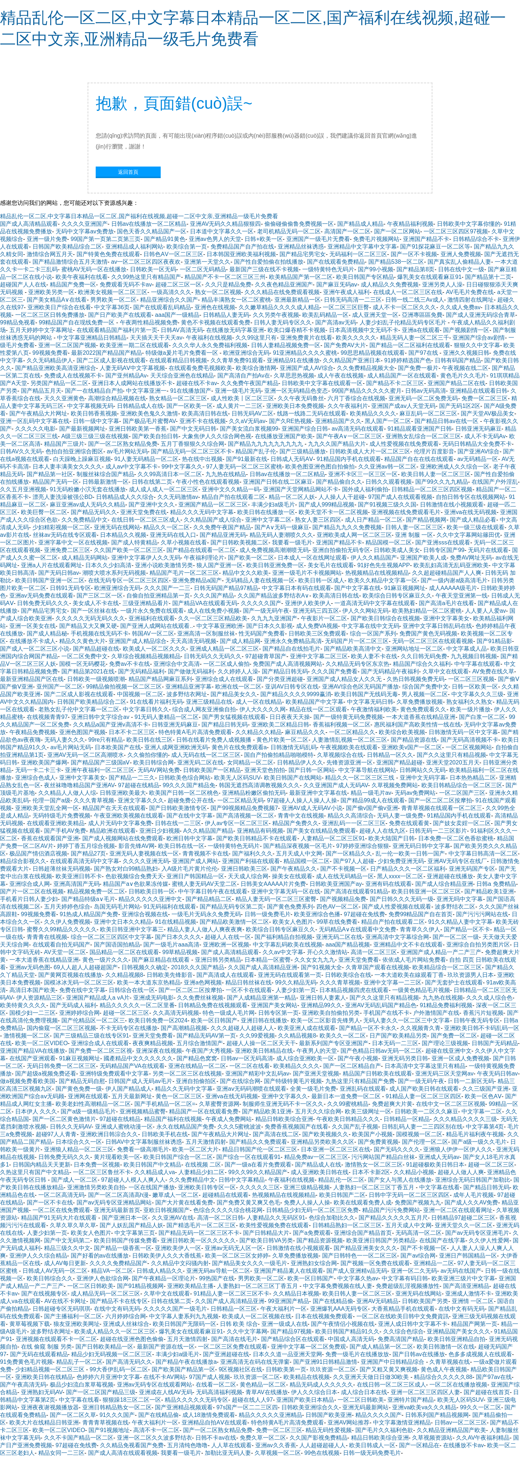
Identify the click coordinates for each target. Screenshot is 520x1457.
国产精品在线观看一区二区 (201, 550)
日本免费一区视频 (97, 1164)
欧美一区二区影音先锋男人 (325, 1020)
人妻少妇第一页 (296, 990)
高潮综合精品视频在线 (117, 398)
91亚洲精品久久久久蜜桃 (305, 353)
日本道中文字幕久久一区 (222, 231)
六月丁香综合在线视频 (356, 398)
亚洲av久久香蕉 (275, 1445)
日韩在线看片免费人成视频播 (214, 740)
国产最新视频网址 (82, 429)
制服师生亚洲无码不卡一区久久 (283, 1104)
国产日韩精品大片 (266, 1233)
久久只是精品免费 (228, 284)
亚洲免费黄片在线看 (306, 338)
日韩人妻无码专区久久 (283, 322)
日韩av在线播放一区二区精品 (149, 224)
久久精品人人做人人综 (67, 793)
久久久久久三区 (259, 1187)
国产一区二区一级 (456, 937)
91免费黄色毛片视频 (26, 1362)
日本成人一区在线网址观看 (312, 558)
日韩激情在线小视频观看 (452, 504)
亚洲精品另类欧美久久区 (322, 1142)
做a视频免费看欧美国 (27, 1081)
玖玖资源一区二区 (333, 1369)
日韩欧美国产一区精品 (212, 770)
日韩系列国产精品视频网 (437, 1415)
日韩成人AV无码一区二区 (54, 1271)
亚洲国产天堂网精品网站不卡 (300, 489)
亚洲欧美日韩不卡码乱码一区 (481, 1028)
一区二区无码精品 (203, 269)
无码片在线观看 (488, 550)
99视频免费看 (50, 353)
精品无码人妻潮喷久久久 (281, 535)
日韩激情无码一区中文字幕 (463, 732)
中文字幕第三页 (134, 1233)
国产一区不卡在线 (50, 1202)
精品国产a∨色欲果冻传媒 (135, 884)
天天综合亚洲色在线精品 (182, 375)
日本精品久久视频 (123, 535)
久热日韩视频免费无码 (416, 679)
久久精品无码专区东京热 (357, 664)
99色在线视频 (322, 1453)
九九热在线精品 (225, 474)
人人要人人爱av (485, 611)
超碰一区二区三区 (126, 1013)
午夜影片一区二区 (324, 618)
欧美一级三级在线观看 (475, 527)
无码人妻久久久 (64, 740)
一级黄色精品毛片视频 (421, 990)
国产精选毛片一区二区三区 (201, 1225)
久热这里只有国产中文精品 (34, 1172)
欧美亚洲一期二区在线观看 (134, 345)
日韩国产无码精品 (495, 1043)
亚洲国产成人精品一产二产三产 (440, 952)
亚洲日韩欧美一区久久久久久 (198, 1240)
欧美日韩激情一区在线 (445, 1347)
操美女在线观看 (292, 876)
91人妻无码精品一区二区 (146, 459)
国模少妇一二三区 (32, 1013)
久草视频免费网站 (395, 785)
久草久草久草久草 (73, 1225)
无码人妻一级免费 (400, 815)
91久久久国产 (117, 1415)
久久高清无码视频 (176, 1013)
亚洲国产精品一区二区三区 (213, 504)
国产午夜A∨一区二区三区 (349, 436)
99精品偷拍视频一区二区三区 (124, 687)
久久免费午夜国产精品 (249, 383)
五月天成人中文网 (299, 853)
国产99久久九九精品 (441, 482)
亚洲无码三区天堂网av (444, 1073)
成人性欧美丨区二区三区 (242, 398)
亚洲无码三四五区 (316, 611)
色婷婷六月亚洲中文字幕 (108, 1377)
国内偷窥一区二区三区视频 (61, 1028)
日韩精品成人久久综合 (125, 497)
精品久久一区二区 (166, 527)
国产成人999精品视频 (327, 504)
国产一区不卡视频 (414, 254)
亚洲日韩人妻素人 (323, 998)
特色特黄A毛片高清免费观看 (195, 732)
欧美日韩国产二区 (342, 1195)
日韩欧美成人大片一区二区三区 (369, 451)
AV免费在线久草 (493, 671)
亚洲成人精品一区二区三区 (224, 649)
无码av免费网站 (415, 793)
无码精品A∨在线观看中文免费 (357, 929)
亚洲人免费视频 (461, 254)
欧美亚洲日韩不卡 (79, 876)
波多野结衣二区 (455, 907)
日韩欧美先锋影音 (170, 975)
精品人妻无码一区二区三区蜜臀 (275, 899)
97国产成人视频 (209, 1377)
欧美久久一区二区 (343, 1036)
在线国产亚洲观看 (32, 1058)
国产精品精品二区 (209, 899)
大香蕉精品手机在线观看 (403, 1309)
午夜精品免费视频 (32, 732)
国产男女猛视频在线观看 (234, 717)
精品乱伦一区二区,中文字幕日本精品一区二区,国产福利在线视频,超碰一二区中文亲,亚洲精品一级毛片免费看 (139, 216)
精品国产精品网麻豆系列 (160, 679)
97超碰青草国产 (265, 656)
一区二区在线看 (249, 1066)
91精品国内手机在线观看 (349, 459)
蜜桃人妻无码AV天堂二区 (204, 884)
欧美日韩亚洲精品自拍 (456, 1339)
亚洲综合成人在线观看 (224, 679)
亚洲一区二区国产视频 (67, 345)
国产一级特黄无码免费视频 (348, 717)
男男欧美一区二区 (113, 300)
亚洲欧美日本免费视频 (295, 406)
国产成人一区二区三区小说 (34, 649)
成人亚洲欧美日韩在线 (319, 1172)
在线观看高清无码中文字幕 (84, 861)
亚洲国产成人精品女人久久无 (345, 679)
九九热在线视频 (442, 998)
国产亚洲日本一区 (125, 1218)
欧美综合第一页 (186, 246)
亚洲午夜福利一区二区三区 (99, 770)
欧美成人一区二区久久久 (154, 649)
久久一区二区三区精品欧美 (212, 618)
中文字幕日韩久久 (146, 709)
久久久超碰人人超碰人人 (242, 1028)
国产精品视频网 (426, 520)
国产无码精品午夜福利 (390, 671)
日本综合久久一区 (79, 1142)
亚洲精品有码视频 (260, 831)
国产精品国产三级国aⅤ (100, 762)
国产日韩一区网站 (312, 770)
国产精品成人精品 (360, 224)
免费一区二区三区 (485, 398)
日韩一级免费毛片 (267, 914)
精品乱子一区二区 (79, 1362)
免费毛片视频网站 (376, 239)
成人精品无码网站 (84, 558)
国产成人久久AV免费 (471, 1202)
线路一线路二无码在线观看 (311, 413)
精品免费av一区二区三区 (316, 1157)
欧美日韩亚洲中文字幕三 (132, 929)
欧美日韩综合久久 (50, 1278)
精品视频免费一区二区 (96, 891)
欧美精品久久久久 (373, 413)
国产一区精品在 (419, 1445)
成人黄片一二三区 (239, 406)
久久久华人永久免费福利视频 (209, 345)
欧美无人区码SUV (237, 778)
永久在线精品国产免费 (185, 1127)
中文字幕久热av (357, 1278)
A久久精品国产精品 (208, 831)
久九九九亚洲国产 (274, 618)
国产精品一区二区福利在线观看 (409, 345)
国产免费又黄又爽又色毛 (248, 1202)
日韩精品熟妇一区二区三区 (347, 1225)
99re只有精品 (105, 740)
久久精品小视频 (414, 1172)
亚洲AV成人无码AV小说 (312, 808)
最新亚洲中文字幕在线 (318, 793)
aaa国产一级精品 (177, 315)
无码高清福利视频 (219, 1392)
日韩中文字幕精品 (241, 1180)
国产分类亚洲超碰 (280, 679)
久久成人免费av (460, 307)
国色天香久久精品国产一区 (151, 231)
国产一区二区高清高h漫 (118, 1195)
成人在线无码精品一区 (345, 876)
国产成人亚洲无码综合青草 (480, 315)
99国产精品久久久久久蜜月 (367, 391)
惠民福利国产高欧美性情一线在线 (417, 724)
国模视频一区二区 (419, 1134)
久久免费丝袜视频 (200, 998)
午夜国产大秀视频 (209, 1051)
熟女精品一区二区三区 (178, 398)
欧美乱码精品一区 (325, 315)
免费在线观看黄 (409, 823)
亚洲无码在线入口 (173, 535)
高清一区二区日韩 (220, 1218)
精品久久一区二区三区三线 (360, 778)
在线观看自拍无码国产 (61, 944)
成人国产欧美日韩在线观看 (424, 1089)
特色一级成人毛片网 (229, 1013)
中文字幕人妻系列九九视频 (183, 1316)
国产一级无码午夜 (266, 611)
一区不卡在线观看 (249, 990)
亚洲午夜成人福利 (346, 292)
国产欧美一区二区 (251, 558)
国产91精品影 (494, 641)
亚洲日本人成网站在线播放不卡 (132, 383)
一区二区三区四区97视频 (456, 231)
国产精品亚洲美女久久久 (365, 1248)
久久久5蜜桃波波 (239, 1127)
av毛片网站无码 (127, 451)
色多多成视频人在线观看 (480, 1354)
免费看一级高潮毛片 (143, 1149)
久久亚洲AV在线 (173, 1218)
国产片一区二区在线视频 (32, 891)
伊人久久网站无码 (365, 611)
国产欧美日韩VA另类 (266, 1240)
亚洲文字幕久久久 (141, 800)
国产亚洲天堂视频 (316, 1073)
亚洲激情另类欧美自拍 (96, 1187)
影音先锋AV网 (136, 846)
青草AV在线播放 (266, 1392)
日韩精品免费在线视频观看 (212, 1005)
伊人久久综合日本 (314, 1392)
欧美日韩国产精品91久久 (347, 1331)
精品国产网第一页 (474, 1324)
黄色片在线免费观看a (239, 747)
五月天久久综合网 (318, 1111)
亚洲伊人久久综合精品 (38, 1256)
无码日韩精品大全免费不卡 (477, 444)
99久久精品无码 (295, 982)
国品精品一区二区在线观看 (124, 952)
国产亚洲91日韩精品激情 (325, 1362)
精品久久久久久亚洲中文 (150, 899)
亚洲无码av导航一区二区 (218, 1271)
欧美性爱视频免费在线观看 (274, 1225)
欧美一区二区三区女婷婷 (237, 1256)
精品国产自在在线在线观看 (419, 459)
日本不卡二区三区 (132, 732)
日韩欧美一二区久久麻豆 (426, 1111)
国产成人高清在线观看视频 (122, 1453)
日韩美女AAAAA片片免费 (273, 884)
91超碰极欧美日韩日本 (435, 1164)
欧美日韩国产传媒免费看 (125, 1240)
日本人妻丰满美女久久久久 (67, 467)
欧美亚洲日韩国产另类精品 (381, 1240)
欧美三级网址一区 (368, 1111)
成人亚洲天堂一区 (375, 315)
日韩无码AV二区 (252, 413)
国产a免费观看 (312, 1233)
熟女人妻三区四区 (318, 520)
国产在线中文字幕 (189, 815)
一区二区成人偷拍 (226, 664)
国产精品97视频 (291, 1331)
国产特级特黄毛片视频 (293, 1081)
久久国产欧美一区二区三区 (128, 550)
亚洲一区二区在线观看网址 (458, 1210)
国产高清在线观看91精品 (356, 891)
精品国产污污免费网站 (391, 1210)
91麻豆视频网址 (404, 588)
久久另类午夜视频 (276, 315)
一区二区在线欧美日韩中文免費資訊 (402, 1316)
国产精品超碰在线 (96, 649)
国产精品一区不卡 (467, 929)
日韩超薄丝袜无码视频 (61, 869)
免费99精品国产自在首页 (421, 914)
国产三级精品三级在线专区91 (91, 1036)
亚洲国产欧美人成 (423, 558)
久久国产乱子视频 (355, 1127)
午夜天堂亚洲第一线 (462, 595)
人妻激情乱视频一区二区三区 (349, 740)
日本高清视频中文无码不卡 (363, 330)
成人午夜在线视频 (340, 375)
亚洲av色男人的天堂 (215, 239)
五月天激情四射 (206, 1142)
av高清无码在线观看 (358, 429)
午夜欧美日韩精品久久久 (348, 1119)
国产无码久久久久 (397, 1149)
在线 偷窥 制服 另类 (46, 1347)
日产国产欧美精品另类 (398, 1036)
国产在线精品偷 (333, 1301)
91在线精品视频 (175, 922)
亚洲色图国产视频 (82, 732)
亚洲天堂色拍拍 (264, 770)
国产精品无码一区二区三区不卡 (191, 451)
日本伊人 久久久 (36, 1111)
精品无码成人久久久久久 (321, 1384)
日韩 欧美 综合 (239, 1324)
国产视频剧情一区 (466, 330)
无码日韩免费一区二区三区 (61, 1066)
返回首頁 (128, 172)
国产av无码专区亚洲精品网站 (114, 1202)
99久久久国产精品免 (188, 785)
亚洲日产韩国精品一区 (195, 876)
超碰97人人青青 (56, 1134)
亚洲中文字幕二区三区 (319, 656)
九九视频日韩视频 (474, 656)
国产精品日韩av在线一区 (447, 421)
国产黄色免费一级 (79, 1089)
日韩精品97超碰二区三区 (463, 1218)
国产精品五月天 (41, 391)
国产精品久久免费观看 (258, 1142)
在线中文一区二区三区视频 (450, 1104)
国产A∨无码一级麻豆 (282, 527)
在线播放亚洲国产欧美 (284, 436)
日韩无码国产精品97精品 (226, 588)
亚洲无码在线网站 (117, 527)
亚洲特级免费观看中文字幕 (114, 1073)
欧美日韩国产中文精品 (152, 1164)
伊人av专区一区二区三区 (237, 823)
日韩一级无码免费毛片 (372, 1453)
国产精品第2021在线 (88, 671)
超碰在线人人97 (252, 1400)
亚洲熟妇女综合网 (314, 1263)
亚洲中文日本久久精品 (123, 922)
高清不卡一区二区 (156, 1430)
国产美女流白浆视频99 (249, 429)
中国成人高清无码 (351, 1339)
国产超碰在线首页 (487, 1392)
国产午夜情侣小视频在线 (342, 1324)
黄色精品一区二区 (263, 1384)
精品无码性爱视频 (329, 1430)
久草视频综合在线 (340, 755)
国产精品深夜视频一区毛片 (298, 846)
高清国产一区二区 (347, 231)
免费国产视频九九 (418, 1202)
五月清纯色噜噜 (187, 1445)
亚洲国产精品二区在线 (456, 383)
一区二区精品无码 (240, 800)
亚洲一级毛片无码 (238, 391)
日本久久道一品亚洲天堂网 (287, 1354)
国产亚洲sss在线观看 (442, 542)
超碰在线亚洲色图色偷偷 (132, 1339)
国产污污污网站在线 (482, 914)
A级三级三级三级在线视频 (95, 436)
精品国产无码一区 (55, 482)
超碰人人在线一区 (228, 937)
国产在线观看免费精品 (336, 262)
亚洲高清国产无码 (76, 884)
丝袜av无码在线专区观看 (65, 535)
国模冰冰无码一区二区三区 (78, 982)
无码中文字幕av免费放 (85, 231)
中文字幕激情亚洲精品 (402, 1422)
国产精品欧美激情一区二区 (234, 922)
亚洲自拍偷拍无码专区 (341, 550)
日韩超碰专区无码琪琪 (61, 1309)
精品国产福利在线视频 (173, 1119)
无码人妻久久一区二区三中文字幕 (406, 1020)
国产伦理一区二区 (425, 1142)
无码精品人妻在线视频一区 (260, 580)
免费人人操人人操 (307, 1202)
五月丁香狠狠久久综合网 (192, 444)
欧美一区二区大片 (195, 1149)
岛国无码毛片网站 (117, 907)
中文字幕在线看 (439, 1187)
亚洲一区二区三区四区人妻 (425, 1392)
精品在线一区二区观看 (318, 709)
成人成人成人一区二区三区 (163, 489)
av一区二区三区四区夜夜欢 (146, 262)
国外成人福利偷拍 (365, 489)
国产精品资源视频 (319, 1240)
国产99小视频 (375, 269)
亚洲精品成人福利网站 (134, 246)
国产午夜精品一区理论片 (163, 1278)
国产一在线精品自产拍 (94, 391)
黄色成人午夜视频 (444, 1369)
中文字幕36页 (112, 307)
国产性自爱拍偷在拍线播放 (268, 262)
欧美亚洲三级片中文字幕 (463, 1278)
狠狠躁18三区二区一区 (132, 1400)
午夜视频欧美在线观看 (349, 747)
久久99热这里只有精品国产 (146, 277)
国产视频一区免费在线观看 (375, 1263)
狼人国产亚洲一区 (219, 565)
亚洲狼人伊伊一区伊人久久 (458, 1149)
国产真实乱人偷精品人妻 (459, 262)
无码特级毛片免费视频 (61, 815)
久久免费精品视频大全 (366, 368)
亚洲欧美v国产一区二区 (411, 747)
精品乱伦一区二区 (341, 1180)
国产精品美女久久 (234, 694)
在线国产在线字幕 (442, 1240)
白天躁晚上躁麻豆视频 (82, 459)
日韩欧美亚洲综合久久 (310, 1407)
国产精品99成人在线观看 (373, 800)
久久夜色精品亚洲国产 (284, 284)
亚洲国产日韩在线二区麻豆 (277, 482)
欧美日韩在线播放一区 (266, 512)
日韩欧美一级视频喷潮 (96, 679)
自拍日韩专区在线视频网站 (470, 497)
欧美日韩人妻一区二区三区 (436, 474)
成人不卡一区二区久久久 (404, 307)
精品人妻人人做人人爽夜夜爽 (204, 929)
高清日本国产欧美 (32, 990)
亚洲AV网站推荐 (348, 1422)
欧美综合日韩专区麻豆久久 (397, 595)
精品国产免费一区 (73, 284)
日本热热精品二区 (473, 778)
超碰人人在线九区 (382, 831)
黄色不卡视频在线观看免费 (215, 322)
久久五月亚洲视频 (23, 489)
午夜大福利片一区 (283, 1309)
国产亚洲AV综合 (478, 451)
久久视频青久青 (420, 1028)
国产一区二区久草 (73, 1415)
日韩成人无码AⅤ (291, 459)
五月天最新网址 (132, 1096)
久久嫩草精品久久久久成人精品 (279, 307)
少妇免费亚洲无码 (401, 861)
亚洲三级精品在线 (209, 702)
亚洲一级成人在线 (284, 1324)
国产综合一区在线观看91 (248, 1157)
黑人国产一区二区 (388, 421)
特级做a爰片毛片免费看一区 (183, 353)
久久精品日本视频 (296, 1293)
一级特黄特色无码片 (328, 269)
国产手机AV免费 (65, 831)
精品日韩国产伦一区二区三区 (259, 1149)
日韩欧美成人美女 (397, 550)
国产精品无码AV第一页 (206, 1036)
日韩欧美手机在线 (165, 1134)
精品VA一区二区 (112, 1271)
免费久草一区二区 (263, 1438)
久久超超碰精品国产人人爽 (446, 573)
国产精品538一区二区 (396, 262)
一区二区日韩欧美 (90, 1286)
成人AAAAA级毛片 (453, 588)
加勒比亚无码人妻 (228, 1453)
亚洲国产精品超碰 (399, 762)
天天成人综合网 (248, 876)
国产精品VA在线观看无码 (204, 603)
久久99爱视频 (257, 1036)
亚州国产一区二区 (59, 687)
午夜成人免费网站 (228, 1119)
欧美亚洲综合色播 (317, 914)
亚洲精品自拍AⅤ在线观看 (214, 1422)
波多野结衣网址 (186, 694)
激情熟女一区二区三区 (374, 1164)
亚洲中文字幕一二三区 (392, 982)
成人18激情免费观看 (208, 1415)
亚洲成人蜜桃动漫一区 (124, 1127)
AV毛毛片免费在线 (470, 292)
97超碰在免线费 (364, 914)
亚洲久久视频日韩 (466, 353)
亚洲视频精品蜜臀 (143, 1111)
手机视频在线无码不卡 (100, 633)
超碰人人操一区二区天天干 (261, 1043)
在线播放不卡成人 (32, 641)
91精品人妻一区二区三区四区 (424, 1096)
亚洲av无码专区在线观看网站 (154, 1384)
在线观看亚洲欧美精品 (55, 823)
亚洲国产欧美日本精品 (305, 1400)
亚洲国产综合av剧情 (478, 338)
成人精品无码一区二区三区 (105, 1293)
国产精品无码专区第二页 (231, 907)
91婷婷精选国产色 (407, 360)
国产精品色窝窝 (197, 1058)
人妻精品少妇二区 (201, 1172)
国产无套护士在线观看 (454, 982)
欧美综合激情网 (256, 368)
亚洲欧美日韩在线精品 (44, 1377)
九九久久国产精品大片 (337, 444)
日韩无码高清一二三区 (353, 300)
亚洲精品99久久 (321, 1005)
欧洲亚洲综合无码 (246, 353)
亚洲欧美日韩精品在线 (264, 1051)
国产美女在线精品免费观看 (321, 831)
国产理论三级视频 (445, 1043)
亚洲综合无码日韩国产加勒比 (472, 1180)
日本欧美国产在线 (118, 747)
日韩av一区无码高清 (247, 1058)
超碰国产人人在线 (23, 284)
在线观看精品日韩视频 (178, 360)
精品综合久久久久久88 (443, 1377)
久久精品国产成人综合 (213, 520)
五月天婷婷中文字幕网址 (41, 330)
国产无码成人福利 (73, 1005)
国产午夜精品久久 (293, 869)
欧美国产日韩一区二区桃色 (183, 793)
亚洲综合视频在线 (145, 914)
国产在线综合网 (240, 1081)
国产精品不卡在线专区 (119, 1301)
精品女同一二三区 (61, 1453)
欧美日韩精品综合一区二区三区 (461, 785)
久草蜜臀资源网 (219, 1104)
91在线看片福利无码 (156, 702)
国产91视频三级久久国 (387, 504)
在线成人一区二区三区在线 (407, 292)
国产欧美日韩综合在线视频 (385, 618)
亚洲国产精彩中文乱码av (257, 1073)
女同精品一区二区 (250, 762)
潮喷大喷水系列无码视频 (114, 573)
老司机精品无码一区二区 (289, 231)
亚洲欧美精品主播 (190, 1286)
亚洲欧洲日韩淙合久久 (109, 1134)
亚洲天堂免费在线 (143, 512)
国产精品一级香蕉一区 (123, 1248)
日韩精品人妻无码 (226, 315)
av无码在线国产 (461, 1271)
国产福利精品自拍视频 (283, 937)
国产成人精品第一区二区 (381, 1347)
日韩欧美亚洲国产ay (335, 884)
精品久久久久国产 (378, 1415)
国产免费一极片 (418, 368)
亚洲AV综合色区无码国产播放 (360, 687)
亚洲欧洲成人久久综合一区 (454, 467)
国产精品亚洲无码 (223, 535)
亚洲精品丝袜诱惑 (301, 246)
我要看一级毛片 (292, 542)
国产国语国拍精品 (117, 944)
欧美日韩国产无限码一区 (184, 1324)
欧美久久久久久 (356, 338)
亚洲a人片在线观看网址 (51, 565)
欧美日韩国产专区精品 (365, 277)
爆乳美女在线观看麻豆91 (429, 277)
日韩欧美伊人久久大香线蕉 (167, 1256)
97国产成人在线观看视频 (400, 497)
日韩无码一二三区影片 (438, 831)
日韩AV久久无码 (21, 451)
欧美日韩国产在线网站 (293, 778)
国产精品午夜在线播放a (186, 1362)
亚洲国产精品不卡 (426, 239)
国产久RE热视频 (290, 421)
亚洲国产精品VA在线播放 (32, 1051)
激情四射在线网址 (470, 300)
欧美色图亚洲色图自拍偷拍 (320, 467)
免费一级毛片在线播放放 (357, 1354)
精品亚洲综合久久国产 (169, 300)
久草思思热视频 (294, 375)
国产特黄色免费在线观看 (108, 254)
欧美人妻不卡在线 (374, 656)
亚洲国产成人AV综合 (306, 368)
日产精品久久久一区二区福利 (407, 869)
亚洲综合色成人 (35, 778)
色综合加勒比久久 (332, 1218)
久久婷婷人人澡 (238, 671)
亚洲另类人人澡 (442, 284)
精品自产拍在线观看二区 (233, 497)
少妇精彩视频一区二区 (61, 527)
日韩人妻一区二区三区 (414, 527)
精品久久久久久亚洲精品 (270, 1415)
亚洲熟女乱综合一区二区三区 (423, 436)
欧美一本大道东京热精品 (149, 982)
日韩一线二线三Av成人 (414, 300)
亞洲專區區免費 (422, 315)
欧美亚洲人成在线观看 (306, 1028)
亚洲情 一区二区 (473, 1301)
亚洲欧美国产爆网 (44, 762)
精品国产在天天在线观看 (114, 808)
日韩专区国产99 (443, 550)
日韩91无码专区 (70, 588)
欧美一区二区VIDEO (41, 1043)
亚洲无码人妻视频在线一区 (144, 853)
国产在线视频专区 (44, 1293)
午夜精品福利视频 (410, 224)
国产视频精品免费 (343, 899)
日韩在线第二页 (152, 482)
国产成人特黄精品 (134, 542)
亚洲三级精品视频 (306, 1187)
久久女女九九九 (314, 960)
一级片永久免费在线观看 (152, 611)
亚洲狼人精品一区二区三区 (78, 1149)
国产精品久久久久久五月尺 (393, 1218)
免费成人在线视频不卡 (73, 375)
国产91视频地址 (109, 1430)
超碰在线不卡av (196, 383)
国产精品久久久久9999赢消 (295, 694)
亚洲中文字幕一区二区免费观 (308, 1347)
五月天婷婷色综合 (67, 907)
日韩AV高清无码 (182, 330)
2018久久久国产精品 (198, 967)
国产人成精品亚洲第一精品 (261, 998)
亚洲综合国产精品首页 (363, 1233)
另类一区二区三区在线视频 (187, 1073)
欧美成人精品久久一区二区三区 (114, 1331)
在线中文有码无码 (117, 1309)
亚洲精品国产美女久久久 (458, 1331)
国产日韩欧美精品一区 (104, 1347)
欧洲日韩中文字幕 (189, 838)
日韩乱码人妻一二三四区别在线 (422, 1127)
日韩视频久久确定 (144, 967)
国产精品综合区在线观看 (293, 1339)
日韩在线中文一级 (461, 269)
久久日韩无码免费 (424, 656)
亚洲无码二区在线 (200, 762)
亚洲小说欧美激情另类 (164, 565)
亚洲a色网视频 (203, 982)
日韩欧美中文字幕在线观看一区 (322, 383)
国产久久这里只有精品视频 (451, 755)
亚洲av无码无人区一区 (234, 1248)
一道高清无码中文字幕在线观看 (374, 603)
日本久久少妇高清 (108, 565)
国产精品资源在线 (414, 740)
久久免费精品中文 (84, 520)
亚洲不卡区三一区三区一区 (363, 474)
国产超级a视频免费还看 (45, 1073)
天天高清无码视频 (193, 641)
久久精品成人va (154, 1172)
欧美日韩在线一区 (181, 846)
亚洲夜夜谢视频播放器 (50, 1407)
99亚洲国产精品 (288, 1301)
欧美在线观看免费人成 (362, 1202)
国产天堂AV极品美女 (487, 413)
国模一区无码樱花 (82, 664)
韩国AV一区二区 (153, 633)
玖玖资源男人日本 (470, 975)
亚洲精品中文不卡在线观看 (408, 944)
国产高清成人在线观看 (225, 975)
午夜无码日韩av (497, 1073)
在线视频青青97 (47, 717)
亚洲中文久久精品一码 (231, 489)
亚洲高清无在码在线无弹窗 (255, 1362)
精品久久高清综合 (351, 815)
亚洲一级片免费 (47, 239)
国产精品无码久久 (94, 512)
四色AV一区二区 (337, 907)
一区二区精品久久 (352, 732)
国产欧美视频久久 (325, 1134)
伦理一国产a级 (51, 800)
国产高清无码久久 (129, 1362)
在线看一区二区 (216, 1384)
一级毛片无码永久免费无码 (206, 914)
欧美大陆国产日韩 (391, 838)
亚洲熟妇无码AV (41, 1392)
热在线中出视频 (202, 459)
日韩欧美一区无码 (153, 269)
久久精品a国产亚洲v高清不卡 (110, 724)
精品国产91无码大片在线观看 (59, 1218)
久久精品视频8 (124, 975)
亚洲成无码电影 (153, 998)
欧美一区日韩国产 (214, 1020)
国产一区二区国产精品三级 (100, 1392)
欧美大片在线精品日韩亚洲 (44, 1422)
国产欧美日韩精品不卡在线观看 (256, 838)
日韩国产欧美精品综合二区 (67, 246)
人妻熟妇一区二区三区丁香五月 (374, 1187)
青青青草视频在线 (105, 1422)
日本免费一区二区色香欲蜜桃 (455, 838)
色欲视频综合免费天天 (134, 876)
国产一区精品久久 (349, 853)
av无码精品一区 (477, 459)
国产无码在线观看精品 (39, 1354)
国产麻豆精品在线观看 (161, 960)
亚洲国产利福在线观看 (251, 861)
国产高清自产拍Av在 (243, 375)
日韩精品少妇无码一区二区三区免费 (312, 1210)
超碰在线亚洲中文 (448, 1051)
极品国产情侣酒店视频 (38, 853)
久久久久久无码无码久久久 (90, 618)
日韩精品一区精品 (407, 1119)
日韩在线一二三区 (178, 823)
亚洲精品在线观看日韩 (478, 391)
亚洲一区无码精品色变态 (296, 391)
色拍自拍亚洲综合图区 (74, 451)
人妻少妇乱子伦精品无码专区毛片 (404, 322)
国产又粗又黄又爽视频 (388, 1369)
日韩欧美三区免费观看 (317, 633)
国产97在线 (423, 353)
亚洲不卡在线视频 (202, 421)
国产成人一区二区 (74, 1180)
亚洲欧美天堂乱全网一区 (47, 808)
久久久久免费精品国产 (118, 1263)
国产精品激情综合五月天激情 (70, 262)
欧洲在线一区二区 (238, 687)
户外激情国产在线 (436, 1013)
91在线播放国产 (190, 391)
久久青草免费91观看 (237, 360)
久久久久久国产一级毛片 (175, 1309)
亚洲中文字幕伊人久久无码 (146, 558)
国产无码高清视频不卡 (469, 740)
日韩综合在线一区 (132, 990)
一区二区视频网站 (469, 747)
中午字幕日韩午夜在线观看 (212, 891)
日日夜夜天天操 (289, 717)
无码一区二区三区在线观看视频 (432, 641)
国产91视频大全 (321, 967)
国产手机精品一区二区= (164, 1104)
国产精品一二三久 (132, 778)
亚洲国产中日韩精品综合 (393, 1362)
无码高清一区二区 (418, 1233)
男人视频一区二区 (425, 694)
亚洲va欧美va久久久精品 (424, 1407)
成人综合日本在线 (364, 1392)
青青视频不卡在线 (205, 853)
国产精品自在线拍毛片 (291, 649)
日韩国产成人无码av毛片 (140, 1081)
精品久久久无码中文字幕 (202, 512)
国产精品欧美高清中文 (353, 649)
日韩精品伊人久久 (300, 762)
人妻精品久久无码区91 (276, 1218)
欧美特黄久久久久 (23, 1005)
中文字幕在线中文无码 (370, 626)
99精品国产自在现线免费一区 (77, 322)
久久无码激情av (177, 497)
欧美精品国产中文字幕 (314, 702)
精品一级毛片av (371, 793)
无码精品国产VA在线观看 (132, 1066)
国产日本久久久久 (178, 937)
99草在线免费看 (337, 922)
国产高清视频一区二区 (245, 815)
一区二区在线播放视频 (458, 1384)
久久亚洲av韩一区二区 (387, 467)
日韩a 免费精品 (496, 884)
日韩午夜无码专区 (477, 1020)
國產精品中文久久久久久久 (138, 1058)
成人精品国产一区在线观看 (402, 375)
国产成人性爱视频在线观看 (396, 907)
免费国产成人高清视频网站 (287, 664)
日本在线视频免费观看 (324, 1316)
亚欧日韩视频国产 (166, 1210)
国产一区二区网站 (397, 231)
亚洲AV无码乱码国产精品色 (380, 1005)
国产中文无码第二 (67, 1240)
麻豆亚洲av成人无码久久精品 (87, 504)
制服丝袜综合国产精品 (105, 474)
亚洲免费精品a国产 (197, 580)
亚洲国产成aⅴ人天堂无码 (403, 406)
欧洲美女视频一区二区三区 (112, 292)
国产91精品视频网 (140, 1286)
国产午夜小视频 (358, 1058)
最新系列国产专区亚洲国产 (333, 1043)
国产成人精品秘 (47, 633)
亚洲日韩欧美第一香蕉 (137, 429)
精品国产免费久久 (295, 823)
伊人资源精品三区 (39, 998)
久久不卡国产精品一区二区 (78, 1438)
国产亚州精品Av (126, 375)
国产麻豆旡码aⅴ (337, 284)
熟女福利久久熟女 (469, 702)
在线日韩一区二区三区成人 (146, 520)
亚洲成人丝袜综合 (126, 1324)
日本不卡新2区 (371, 1172)
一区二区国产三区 (462, 793)
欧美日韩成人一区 (372, 1445)
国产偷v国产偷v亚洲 (372, 808)
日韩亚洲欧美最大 (123, 793)
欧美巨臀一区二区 (44, 512)
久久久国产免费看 (334, 671)
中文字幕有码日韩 (405, 1278)
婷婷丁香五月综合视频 (86, 846)
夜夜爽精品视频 (153, 1043)
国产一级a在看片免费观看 (258, 1164)
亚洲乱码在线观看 (363, 1089)
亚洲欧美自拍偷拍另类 (331, 1013)
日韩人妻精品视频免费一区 (285, 345)
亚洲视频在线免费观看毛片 (406, 512)
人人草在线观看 (231, 1445)
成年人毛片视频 (473, 1195)
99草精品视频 (180, 952)
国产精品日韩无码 (285, 671)
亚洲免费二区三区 (67, 550)
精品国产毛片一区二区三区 (184, 573)
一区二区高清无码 (61, 1195)
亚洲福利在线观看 (152, 618)
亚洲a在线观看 (421, 330)
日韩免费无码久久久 (43, 603)
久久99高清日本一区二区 (170, 474)
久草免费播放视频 (419, 702)
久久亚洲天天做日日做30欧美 (371, 1377)
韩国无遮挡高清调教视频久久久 (259, 785)
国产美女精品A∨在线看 (57, 300)
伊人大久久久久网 (262, 709)
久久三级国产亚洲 (485, 1089)
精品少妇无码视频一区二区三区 (111, 1354)
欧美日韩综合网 (153, 762)
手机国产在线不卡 (386, 1013)
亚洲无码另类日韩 (405, 1058)
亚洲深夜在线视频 (159, 1051)
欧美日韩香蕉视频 (94, 413)
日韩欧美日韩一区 (152, 891)
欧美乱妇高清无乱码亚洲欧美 (451, 565)
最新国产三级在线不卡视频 (264, 269)
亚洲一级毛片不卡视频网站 (307, 573)
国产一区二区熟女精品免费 (122, 444)
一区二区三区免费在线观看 (232, 1347)
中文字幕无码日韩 (370, 702)
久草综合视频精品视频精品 (146, 656)
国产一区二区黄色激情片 (64, 1119)
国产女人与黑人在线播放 (400, 1180)
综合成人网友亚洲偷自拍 (204, 709)
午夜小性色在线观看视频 (207, 482)
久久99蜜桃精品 (347, 1104)
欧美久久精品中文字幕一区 (382, 580)
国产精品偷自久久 (339, 482)
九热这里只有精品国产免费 (360, 1081)
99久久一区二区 (480, 1407)
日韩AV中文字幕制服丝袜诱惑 (143, 1142)
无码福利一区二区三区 (358, 254)
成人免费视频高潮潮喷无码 (274, 550)
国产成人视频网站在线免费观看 (122, 838)
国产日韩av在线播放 (419, 1354)
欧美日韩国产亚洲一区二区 (49, 580)
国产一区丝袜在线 (94, 611)
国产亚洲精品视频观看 (184, 1407)
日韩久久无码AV (70, 1127)
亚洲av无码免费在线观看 (41, 595)
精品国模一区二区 (388, 542)
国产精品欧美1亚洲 (489, 891)
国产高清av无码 (335, 322)
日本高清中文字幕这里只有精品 (425, 1066)
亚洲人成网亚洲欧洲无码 (176, 747)
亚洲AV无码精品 (377, 1301)
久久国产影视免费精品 (318, 1438)
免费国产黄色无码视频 (428, 633)
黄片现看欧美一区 (117, 1157)
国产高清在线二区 (276, 1134)
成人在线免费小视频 (213, 611)
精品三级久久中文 (67, 1248)
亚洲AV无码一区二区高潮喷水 (85, 755)
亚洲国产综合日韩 (305, 429)
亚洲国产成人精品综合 (137, 641)
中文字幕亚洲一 (146, 391)
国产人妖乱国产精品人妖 (131, 1225)
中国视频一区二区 (140, 694)
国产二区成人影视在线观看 (111, 360)
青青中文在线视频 (301, 815)
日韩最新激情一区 (105, 482)
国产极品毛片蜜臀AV (149, 421)
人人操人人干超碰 (341, 497)
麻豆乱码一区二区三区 (428, 413)
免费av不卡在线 (129, 664)
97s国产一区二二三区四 (247, 1407)
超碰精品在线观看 (225, 1195)
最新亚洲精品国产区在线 (32, 679)
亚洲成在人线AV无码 (165, 1392)
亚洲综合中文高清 (176, 664)
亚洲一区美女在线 (32, 626)
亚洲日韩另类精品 (218, 960)
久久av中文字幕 (283, 952)
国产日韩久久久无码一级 (401, 899)
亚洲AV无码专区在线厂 (457, 861)
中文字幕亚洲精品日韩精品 (91, 338)
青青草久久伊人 (420, 929)
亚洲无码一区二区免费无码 (423, 398)
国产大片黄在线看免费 (184, 1202)
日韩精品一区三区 (234, 1309)
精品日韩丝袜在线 (248, 982)
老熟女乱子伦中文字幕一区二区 (78, 709)
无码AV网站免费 (158, 770)
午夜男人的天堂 (316, 1051)
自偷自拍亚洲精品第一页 (158, 595)
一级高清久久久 (171, 292)
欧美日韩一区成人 (321, 580)
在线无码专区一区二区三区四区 (128, 580)
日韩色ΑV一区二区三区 (173, 254)
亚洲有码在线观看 (388, 884)
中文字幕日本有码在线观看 (296, 588)
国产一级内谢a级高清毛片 (454, 580)
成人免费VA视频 (317, 626)
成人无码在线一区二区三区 (205, 755)
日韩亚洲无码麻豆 (478, 429)
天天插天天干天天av (156, 338)
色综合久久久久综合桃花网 (228, 1210)
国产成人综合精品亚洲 (444, 884)
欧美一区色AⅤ (483, 1096)
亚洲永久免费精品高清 (293, 641)
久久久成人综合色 (489, 998)
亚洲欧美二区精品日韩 (280, 724)
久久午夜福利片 (348, 406)
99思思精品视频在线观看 (373, 353)
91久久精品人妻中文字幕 (460, 922)
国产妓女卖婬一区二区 (462, 823)
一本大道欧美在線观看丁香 (409, 975)
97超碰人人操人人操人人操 (302, 800)
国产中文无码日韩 (193, 429)
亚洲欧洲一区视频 (226, 944)
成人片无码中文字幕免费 (120, 823)
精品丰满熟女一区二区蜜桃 (236, 300)
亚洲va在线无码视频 (470, 512)
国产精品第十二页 (488, 277)
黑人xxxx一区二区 (400, 876)
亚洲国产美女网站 (274, 1005)
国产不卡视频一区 (343, 869)
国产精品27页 (88, 853)
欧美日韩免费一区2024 (158, 1020)
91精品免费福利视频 (446, 1005)
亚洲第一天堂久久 (207, 262)
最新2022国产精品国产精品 (106, 353)
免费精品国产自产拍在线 (242, 246)
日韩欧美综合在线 (348, 975)
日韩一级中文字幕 (96, 421)
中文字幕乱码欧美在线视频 (287, 944)
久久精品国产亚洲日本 (352, 360)
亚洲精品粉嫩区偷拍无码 (254, 793)
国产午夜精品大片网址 (38, 413)
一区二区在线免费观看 (61, 1210)
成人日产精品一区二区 (374, 520)
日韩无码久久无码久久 (213, 656)
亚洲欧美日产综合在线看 (59, 307)
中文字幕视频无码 (90, 406)
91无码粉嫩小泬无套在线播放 (88, 489)
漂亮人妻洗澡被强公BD (62, 497)
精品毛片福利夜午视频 (475, 1134)
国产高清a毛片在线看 (446, 603)
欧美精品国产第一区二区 (301, 277)
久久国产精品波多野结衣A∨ (273, 595)
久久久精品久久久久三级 (465, 1119)
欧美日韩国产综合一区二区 (178, 1157)
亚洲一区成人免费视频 (460, 1058)
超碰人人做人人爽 (461, 1172)
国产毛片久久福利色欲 (384, 1430)
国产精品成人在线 (318, 1164)
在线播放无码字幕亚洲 (235, 330)
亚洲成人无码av (439, 1157)
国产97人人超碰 (353, 861)
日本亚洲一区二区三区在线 (335, 1149)
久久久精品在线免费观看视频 (282, 292)
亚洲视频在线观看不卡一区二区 (56, 1339)
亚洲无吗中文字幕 (460, 899)
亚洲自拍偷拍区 (196, 1081)
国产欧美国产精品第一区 (183, 1369)
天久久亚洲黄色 (64, 398)
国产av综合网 (418, 1256)
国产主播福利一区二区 (73, 1316)
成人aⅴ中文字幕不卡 (131, 467)
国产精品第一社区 (50, 474)
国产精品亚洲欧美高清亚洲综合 (55, 368)
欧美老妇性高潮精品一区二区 (93, 1104)
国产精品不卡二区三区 (395, 383)
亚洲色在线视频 (215, 307)
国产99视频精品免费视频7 (244, 808)
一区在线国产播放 (152, 1187)
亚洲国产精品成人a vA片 (98, 998)
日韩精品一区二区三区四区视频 (431, 489)
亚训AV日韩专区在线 (291, 687)
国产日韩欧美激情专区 (178, 808)
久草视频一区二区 (278, 1453)
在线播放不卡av (463, 1445)
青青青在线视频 (47, 937)
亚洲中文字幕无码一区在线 (285, 891)
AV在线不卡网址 (65, 1301)
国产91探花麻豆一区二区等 (435, 246)
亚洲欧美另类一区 (51, 292)
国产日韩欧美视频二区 (239, 542)
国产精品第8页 (415, 269)
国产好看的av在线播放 (100, 1256)
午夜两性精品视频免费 (149, 322)
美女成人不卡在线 (96, 603)
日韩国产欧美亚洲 (329, 1415)
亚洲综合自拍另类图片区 (478, 944)
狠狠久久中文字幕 (477, 345)
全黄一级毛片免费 (313, 1089)
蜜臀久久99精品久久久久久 (62, 929)
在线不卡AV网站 (164, 1377)
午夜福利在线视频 (209, 338)
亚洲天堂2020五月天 (453, 762)
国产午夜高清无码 (23, 1384)
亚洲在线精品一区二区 (197, 1066)
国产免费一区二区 (454, 1036)
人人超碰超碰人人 (322, 1445)
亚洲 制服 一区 (414, 535)
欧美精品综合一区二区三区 (447, 967)
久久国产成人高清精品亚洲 (262, 967)
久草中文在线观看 (445, 671)
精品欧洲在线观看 (113, 831)
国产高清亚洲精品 (466, 1286)
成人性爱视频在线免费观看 (404, 444)
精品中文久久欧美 (245, 573)
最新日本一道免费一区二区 (346, 1096)
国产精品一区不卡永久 (368, 1028)
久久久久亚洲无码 (146, 861)
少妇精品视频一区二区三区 (50, 1369)
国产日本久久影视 (269, 626)
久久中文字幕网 (247, 1331)
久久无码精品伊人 (50, 360)
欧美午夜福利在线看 (82, 277)
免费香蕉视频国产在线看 (296, 1127)
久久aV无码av (247, 421)
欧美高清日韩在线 (205, 413)
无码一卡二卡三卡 (38, 770)
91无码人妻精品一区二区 (166, 717)
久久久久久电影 (35, 429)
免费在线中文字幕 (82, 990)
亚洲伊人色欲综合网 (103, 1278)
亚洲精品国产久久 (338, 421)
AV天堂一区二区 (65, 952)
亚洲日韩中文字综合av (101, 717)
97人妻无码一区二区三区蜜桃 (244, 467)
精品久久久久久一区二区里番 (137, 1005)
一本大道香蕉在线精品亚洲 (420, 717)
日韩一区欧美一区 (475, 687)
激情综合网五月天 (50, 254)
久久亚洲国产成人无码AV (335, 785)
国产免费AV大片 (345, 345)
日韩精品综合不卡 (476, 239)
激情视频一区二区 (27, 1036)
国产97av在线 (494, 1377)
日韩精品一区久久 (390, 755)
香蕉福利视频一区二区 (341, 724)
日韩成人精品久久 (159, 1271)
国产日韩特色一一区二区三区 (359, 1256)
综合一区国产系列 (373, 633)
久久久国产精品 (214, 595)
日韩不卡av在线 (215, 1438)
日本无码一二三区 (395, 1043)
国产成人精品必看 (473, 520)
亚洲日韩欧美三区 (244, 869)
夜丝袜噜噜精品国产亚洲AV (79, 785)
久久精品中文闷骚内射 (180, 1263)
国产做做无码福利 (191, 671)
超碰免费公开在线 (191, 800)
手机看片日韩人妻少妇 (29, 899)
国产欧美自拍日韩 (155, 436)
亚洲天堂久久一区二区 (464, 1225)
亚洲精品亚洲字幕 (188, 687)
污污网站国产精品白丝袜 (383, 1157)
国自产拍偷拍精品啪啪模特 (278, 755)
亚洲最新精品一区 (297, 300)
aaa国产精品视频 (347, 944)
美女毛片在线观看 (331, 565)
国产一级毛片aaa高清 (171, 944)
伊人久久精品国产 (374, 558)
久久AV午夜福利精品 (483, 1438)
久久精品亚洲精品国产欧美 (451, 1430)
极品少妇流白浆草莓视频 (81, 1384)
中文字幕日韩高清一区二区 (483, 853)
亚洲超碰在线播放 (450, 876)
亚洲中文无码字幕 (423, 778)
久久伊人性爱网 (489, 1240)
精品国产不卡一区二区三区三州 (225, 277)
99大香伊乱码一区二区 (119, 1369)
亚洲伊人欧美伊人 (308, 603)
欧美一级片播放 (470, 709)
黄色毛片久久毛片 (463, 375)
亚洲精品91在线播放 (293, 360)
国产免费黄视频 (378, 1142)
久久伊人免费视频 (67, 922)
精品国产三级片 (64, 444)
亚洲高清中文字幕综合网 (397, 937)
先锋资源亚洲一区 (349, 762)
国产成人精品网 (240, 641)
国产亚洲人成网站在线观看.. (156, 626)
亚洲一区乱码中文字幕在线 (34, 421)
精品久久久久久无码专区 (196, 1400)
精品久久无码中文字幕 (184, 1089)
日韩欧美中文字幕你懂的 (468, 224)
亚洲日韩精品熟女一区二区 (117, 1407)
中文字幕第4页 (485, 1127)
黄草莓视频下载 (29, 1324)
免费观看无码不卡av (126, 284)
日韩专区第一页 (278, 1013)
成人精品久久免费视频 (390, 284)
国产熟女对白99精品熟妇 (126, 869)
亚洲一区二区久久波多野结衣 (154, 1438)
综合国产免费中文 (425, 687)
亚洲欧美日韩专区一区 (207, 1187)
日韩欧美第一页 (286, 1369)
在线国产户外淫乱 (495, 482)
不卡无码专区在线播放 (128, 1028)
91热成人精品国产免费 (89, 914)
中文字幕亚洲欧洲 (219, 626)
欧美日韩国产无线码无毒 (366, 694)
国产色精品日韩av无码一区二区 (381, 1051)
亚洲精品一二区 (433, 1263)
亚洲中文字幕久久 (284, 1096)
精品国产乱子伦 (255, 451)
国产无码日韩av (58, 573)
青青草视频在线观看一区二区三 (441, 808)
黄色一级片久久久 (105, 960)
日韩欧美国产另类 (425, 1301)
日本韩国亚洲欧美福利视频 (241, 254)
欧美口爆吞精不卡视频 (296, 330)
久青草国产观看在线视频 (377, 967)
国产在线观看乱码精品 (162, 307)
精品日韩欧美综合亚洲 (284, 1119)
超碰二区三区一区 (178, 284)
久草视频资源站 (432, 1438)
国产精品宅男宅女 (303, 254)
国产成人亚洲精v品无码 (356, 1271)
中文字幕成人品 (466, 649)
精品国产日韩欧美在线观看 (377, 1073)
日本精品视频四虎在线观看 (354, 990)
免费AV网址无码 (471, 558)
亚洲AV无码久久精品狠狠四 (225, 224)
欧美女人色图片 (293, 922)
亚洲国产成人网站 (195, 861)
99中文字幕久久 (182, 467)
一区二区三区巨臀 (346, 307)
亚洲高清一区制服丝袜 (206, 633)
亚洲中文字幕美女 (446, 618)
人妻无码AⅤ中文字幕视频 (132, 368)
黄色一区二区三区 (179, 1096)
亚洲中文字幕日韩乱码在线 (437, 626)
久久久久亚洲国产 (84, 224)
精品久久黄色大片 (82, 641)
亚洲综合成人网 (29, 884)
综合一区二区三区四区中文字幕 (111, 937)
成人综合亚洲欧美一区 (305, 1058)
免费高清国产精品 (401, 1339)
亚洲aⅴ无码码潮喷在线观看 (251, 1089)
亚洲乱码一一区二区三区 (354, 823)
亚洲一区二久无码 (414, 1271)
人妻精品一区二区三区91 (333, 838)
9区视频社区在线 (240, 1369)
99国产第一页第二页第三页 (106, 239)
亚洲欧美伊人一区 (178, 1248)
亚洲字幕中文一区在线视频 (73, 542)
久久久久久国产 (261, 603)
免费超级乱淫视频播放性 (407, 1286)
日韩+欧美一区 (263, 239)
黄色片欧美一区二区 (282, 740)
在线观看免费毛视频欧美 (200, 368)
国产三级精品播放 (303, 451)
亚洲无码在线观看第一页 (289, 975)
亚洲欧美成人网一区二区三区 (354, 535)
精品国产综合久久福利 (422, 664)
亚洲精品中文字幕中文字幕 (362, 246)
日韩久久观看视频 (388, 482)
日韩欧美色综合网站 (185, 778)
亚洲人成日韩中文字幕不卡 (412, 1324)
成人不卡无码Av (485, 436)
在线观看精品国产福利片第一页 (117, 330)
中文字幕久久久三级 (477, 694)
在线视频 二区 (203, 1164)
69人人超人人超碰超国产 (85, 967)
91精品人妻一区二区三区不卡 (231, 1293)
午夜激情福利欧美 (374, 709)
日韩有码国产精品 (458, 360)
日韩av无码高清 (425, 391)
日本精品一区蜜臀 (267, 960)
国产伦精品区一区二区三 (93, 1020)
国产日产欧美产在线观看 (120, 315)
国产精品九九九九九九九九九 (266, 444)
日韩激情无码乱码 (293, 747)
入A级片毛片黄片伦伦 (189, 869)
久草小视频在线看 (184, 542)
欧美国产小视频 (372, 1134)
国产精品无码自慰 (82, 1081)
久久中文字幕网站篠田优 (468, 535)
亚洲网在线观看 (88, 1096)
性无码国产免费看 (262, 633)
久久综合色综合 (403, 1331)
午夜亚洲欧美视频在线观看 (128, 815)
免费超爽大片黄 (392, 1104)
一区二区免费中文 (84, 656)
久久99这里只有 (256, 338)
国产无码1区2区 (459, 406)
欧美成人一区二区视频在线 (256, 1316)
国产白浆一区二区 (482, 717)
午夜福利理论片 (204, 558)
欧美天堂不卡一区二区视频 (333, 512)
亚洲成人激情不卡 (468, 1293)
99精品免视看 (17, 322)
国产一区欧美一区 (189, 406)
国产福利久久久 (252, 853)
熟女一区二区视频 (218, 292)
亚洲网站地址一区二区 (414, 649)
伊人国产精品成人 (128, 1089)
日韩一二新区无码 (471, 1081)
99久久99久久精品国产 (257, 1172)
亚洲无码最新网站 (365, 1407)
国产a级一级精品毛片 (88, 1111)
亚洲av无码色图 (29, 967)
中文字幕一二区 (482, 1111)
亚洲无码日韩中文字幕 (421, 846)
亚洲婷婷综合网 (79, 1013)
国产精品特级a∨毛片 (88, 899)
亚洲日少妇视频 (159, 831)
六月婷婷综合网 (125, 1316)
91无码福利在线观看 (169, 907)
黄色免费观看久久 (423, 709)
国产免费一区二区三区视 (100, 1051)
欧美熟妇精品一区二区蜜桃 (427, 611)
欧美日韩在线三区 (149, 740)
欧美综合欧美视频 (402, 732)
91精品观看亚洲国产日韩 (419, 429)
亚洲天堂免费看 (358, 960)
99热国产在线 (216, 1278)
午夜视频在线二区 (465, 368)
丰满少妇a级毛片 (273, 504)
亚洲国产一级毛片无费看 (318, 239)
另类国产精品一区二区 (59, 383)
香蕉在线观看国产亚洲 (50, 838)
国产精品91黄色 (164, 239)
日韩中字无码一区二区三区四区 (409, 1195)
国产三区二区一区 (100, 595)
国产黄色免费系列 (290, 907)
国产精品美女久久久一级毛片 (249, 1263)
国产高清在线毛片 (234, 1339)
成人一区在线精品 (259, 702)
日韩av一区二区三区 (460, 1422)
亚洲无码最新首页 (117, 1210)
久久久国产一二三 (167, 588)
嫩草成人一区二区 (175, 1195)
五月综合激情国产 (200, 1043)
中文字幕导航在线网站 (367, 770)
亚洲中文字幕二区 (268, 520)
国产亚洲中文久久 (152, 504)
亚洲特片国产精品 (410, 1400)
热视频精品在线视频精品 (377, 573)
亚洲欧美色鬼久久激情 (149, 413)
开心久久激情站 (327, 952)
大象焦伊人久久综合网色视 (216, 436)
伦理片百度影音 (434, 451)
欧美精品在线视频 (306, 1377)
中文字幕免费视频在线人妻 (337, 1286)
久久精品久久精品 (258, 732)
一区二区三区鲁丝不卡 (102, 1172)
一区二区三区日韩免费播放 (49, 315)
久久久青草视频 (94, 800)
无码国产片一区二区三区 (357, 641)
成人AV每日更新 (65, 1263)
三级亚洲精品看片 (145, 603)
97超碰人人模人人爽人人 (133, 1180)
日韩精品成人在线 (140, 406)
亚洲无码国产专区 (472, 869)
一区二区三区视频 (471, 679)
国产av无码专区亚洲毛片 (477, 1233)
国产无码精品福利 (141, 671)
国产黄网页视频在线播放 (70, 975)
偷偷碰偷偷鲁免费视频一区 (299, 224)
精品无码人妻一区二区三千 (414, 338)
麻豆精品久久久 (305, 732)
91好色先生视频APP (383, 565)
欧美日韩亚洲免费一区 (275, 565)
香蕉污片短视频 (483, 1013)
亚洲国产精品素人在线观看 (288, 1271)
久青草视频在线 (449, 1362)
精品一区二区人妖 (292, 497)
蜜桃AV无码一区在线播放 (93, 269)
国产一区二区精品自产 (352, 1066)
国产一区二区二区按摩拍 (440, 800)
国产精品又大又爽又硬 (88, 626)
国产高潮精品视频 (184, 1028)
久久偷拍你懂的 (147, 755)
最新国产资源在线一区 (166, 1347)
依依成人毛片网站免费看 (414, 960)
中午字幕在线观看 (477, 664)
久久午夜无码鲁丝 (301, 398)
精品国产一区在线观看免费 (203, 1111)
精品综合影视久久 (23, 861)
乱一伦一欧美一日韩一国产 (410, 853)
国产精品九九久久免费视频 (347, 527)
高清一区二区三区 (374, 952)
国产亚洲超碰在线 (226, 1354)
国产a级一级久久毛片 (479, 1142)
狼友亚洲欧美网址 (76, 1324)
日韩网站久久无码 (422, 770)
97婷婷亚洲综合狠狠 (362, 846)
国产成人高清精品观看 (29, 224)
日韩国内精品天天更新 (41, 1164)
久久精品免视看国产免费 (132, 1445)
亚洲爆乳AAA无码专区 (339, 1309)
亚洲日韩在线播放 (264, 1020)
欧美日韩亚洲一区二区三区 (426, 891)
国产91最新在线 (246, 459)
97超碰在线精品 (138, 785)
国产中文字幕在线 (357, 588)
